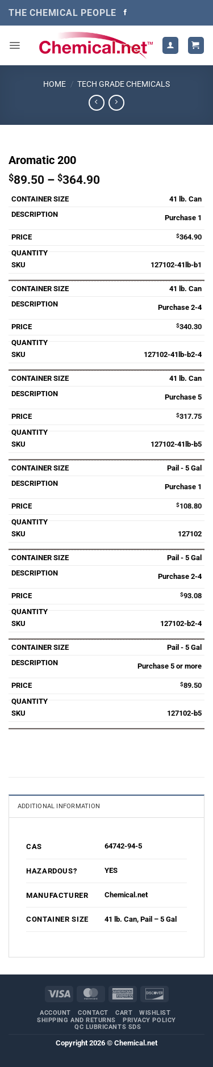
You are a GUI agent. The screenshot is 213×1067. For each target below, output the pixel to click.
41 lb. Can (121, 919)
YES (111, 870)
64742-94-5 (123, 846)
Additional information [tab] (59, 806)
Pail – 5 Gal (158, 919)
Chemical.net (126, 894)
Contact (93, 1012)
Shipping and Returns (76, 1020)
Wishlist (154, 1012)
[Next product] (96, 103)
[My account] (170, 45)
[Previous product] (116, 103)
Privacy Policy (149, 1020)
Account (55, 1012)
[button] (14, 45)
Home (54, 84)
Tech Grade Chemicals (123, 84)
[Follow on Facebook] (125, 12)
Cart (123, 1012)
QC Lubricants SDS (107, 1027)
